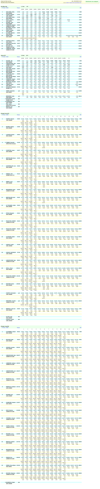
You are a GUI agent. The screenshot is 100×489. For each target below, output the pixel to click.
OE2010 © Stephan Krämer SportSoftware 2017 (73, 2)
